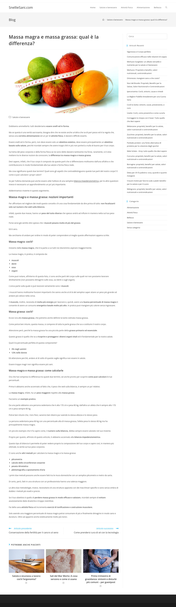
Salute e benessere (21, 117)
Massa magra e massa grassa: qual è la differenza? (146, 19)
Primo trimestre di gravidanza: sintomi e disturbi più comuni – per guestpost (101, 579)
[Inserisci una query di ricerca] (147, 36)
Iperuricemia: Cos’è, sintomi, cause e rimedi (145, 91)
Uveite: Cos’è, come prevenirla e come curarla (146, 113)
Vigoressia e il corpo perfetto (139, 52)
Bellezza (130, 217)
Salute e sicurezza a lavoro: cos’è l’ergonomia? (26, 577)
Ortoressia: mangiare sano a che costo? (143, 78)
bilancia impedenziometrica (86, 181)
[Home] (103, 19)
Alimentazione (133, 207)
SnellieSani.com (21, 7)
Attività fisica (132, 212)
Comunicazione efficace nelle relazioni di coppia (147, 56)
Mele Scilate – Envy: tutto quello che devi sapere (147, 151)
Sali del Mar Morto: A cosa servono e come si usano (63, 577)
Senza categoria (133, 227)
